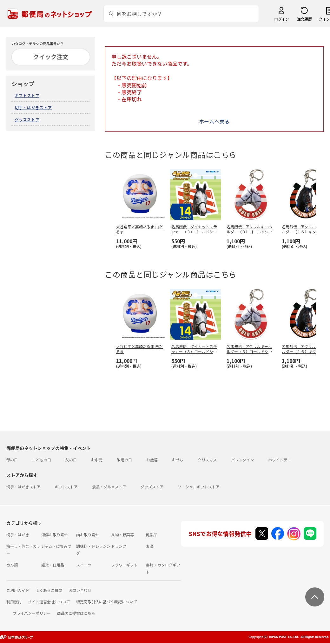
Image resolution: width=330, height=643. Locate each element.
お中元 (96, 459)
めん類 (12, 564)
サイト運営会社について (49, 601)
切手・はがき (17, 534)
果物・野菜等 (122, 534)
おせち (177, 459)
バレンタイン (242, 459)
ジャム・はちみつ (56, 546)
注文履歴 (304, 19)
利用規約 (14, 601)
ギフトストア (27, 95)
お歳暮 (152, 459)
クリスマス (207, 459)
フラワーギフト (124, 564)
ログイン (281, 19)
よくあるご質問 (49, 590)
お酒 (150, 546)
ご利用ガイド (17, 590)
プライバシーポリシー (32, 613)
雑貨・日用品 (52, 564)
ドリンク (118, 546)
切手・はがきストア (33, 107)
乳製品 (151, 534)
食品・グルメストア (109, 486)
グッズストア (27, 120)
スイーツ (83, 564)
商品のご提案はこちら (76, 613)
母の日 (12, 459)
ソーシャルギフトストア (199, 486)
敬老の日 (124, 459)
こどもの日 (41, 459)
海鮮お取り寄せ (54, 534)
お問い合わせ (80, 590)
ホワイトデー (279, 459)
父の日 (71, 459)
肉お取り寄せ (87, 534)
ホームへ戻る (214, 121)
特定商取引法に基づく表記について (106, 601)
